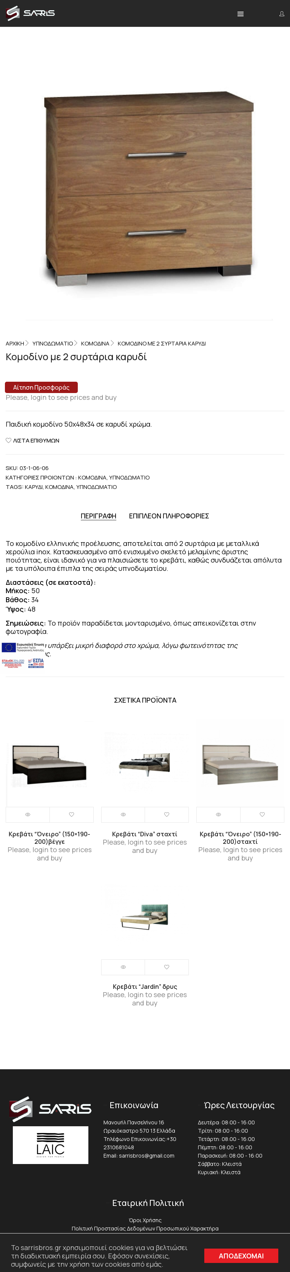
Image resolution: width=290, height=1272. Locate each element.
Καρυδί (34, 487)
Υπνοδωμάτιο (96, 487)
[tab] (98, 516)
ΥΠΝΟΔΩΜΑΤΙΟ (52, 343)
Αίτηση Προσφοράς (41, 387)
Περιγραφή (98, 516)
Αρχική (15, 343)
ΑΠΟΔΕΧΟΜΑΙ (241, 1255)
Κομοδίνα (95, 343)
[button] (241, 14)
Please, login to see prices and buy (61, 397)
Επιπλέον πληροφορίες (169, 516)
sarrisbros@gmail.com (146, 1155)
